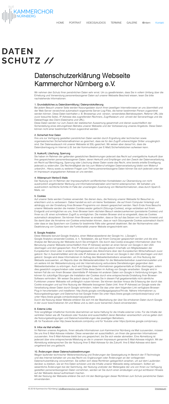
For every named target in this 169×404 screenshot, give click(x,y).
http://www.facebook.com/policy (77, 321)
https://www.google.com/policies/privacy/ (132, 293)
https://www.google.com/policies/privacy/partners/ (68, 296)
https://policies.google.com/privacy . (139, 321)
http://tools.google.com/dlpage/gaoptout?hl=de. (102, 290)
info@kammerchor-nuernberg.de (74, 388)
